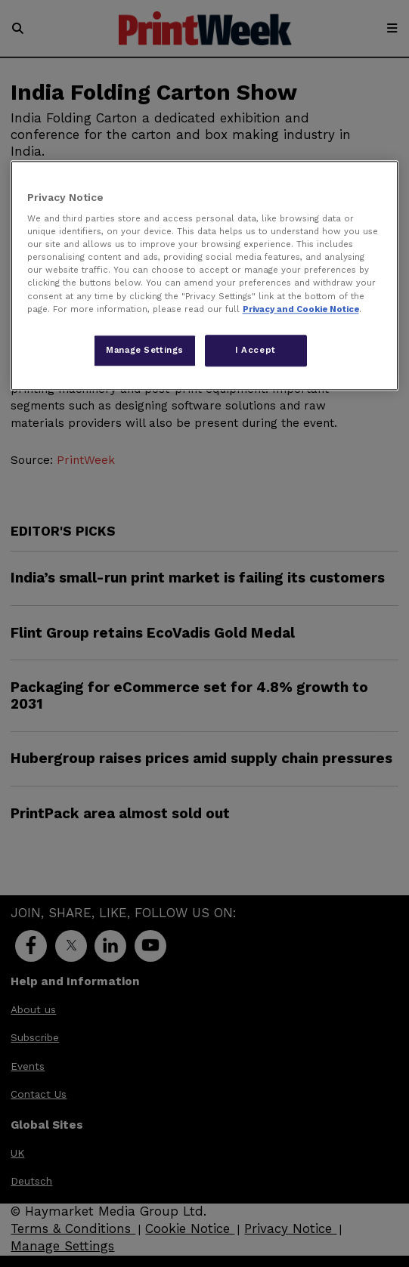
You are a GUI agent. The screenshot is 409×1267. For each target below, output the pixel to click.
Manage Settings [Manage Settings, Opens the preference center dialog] (145, 350)
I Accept (255, 350)
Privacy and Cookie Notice (301, 309)
